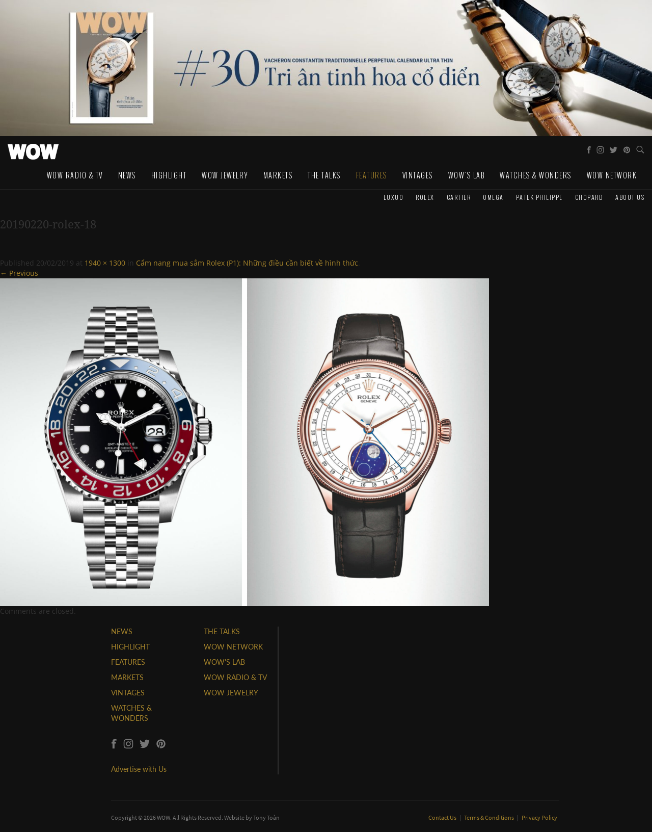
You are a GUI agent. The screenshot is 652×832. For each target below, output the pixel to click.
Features (371, 175)
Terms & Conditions (489, 817)
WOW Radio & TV (75, 175)
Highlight (169, 175)
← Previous (19, 273)
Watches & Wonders (536, 175)
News (127, 175)
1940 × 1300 (105, 263)
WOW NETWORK (233, 646)
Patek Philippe (539, 197)
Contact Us (442, 817)
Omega (493, 197)
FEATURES (128, 662)
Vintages (417, 175)
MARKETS (127, 677)
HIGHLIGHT (130, 646)
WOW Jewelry (225, 175)
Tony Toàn (266, 817)
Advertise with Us (139, 769)
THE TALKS (222, 631)
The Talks (324, 175)
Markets (278, 175)
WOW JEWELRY (231, 692)
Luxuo (394, 197)
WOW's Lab (466, 175)
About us (629, 197)
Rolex (425, 197)
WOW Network (612, 175)
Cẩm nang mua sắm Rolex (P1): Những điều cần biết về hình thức (247, 263)
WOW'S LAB (224, 662)
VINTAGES (128, 692)
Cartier (459, 197)
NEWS (121, 631)
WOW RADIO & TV (235, 677)
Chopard (589, 197)
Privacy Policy (539, 817)
